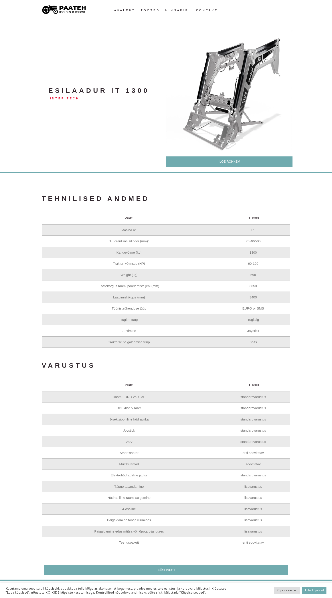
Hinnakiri (178, 10)
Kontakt (207, 10)
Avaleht (124, 10)
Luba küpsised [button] (314, 590)
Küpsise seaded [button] (287, 590)
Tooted (150, 10)
